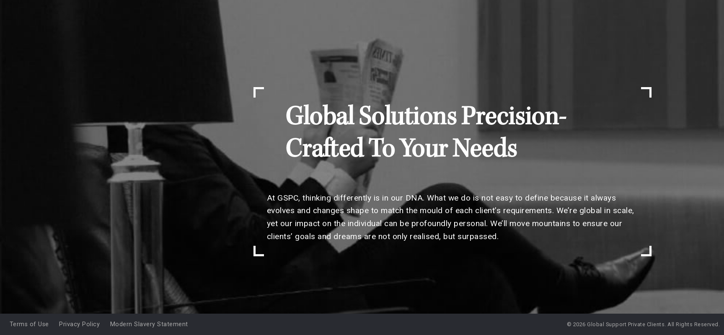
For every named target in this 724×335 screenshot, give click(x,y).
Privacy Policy (79, 324)
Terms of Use (29, 324)
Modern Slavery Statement (149, 324)
